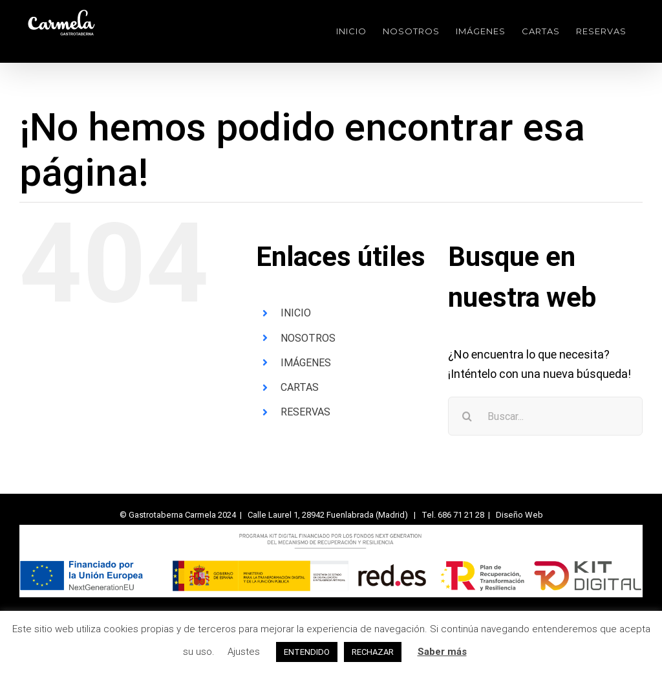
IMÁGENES (306, 363)
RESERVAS (305, 412)
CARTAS (300, 387)
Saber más (442, 651)
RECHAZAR (373, 652)
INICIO (296, 313)
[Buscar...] (545, 416)
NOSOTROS (308, 338)
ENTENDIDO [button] (307, 652)
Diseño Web (519, 515)
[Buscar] (467, 416)
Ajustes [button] (244, 651)
